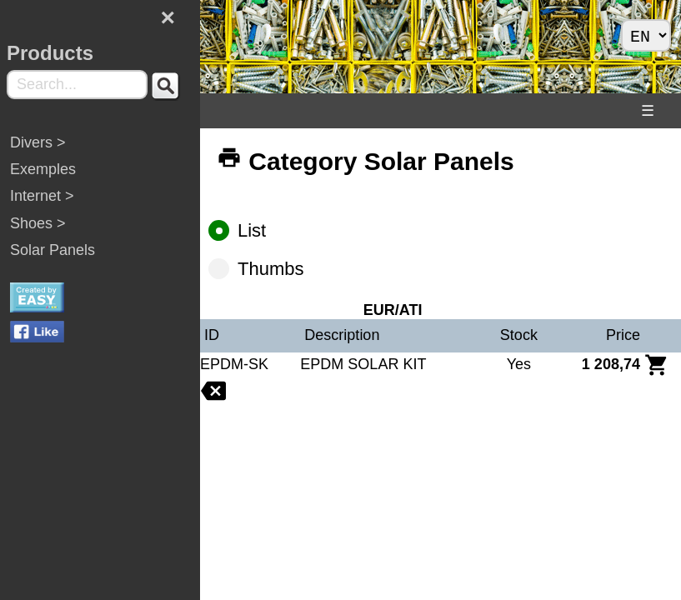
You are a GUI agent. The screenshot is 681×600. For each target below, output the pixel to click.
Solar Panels (52, 250)
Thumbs (263, 268)
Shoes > (38, 223)
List (244, 230)
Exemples (43, 169)
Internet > (42, 196)
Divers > (38, 142)
